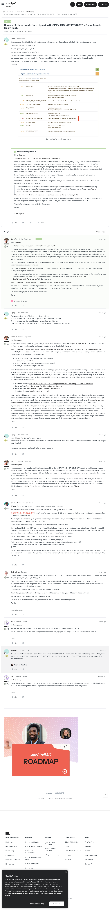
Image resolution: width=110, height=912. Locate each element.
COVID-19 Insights (71, 842)
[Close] (66, 872)
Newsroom (88, 846)
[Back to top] (105, 795)
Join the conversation (16, 12)
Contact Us (88, 864)
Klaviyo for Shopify (32, 842)
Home (4, 12)
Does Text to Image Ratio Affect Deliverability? (43, 389)
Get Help (68, 859)
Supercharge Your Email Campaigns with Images (44, 386)
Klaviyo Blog (9, 851)
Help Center (9, 855)
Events (67, 846)
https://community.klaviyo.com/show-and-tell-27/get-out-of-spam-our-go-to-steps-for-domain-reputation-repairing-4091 (56, 349)
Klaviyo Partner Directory (33, 486)
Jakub (13, 622)
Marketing (30, 12)
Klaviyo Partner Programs (50, 843)
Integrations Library (52, 855)
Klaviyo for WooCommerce (30, 869)
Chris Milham (15, 572)
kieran (13, 39)
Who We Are (89, 842)
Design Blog (89, 859)
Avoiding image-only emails (39, 391)
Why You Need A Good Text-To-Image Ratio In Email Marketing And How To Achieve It (61, 384)
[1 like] (20, 301)
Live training (9, 864)
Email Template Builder (73, 851)
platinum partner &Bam (70, 486)
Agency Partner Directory (50, 849)
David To (14, 239)
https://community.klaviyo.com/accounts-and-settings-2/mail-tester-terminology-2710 (46, 195)
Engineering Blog (91, 855)
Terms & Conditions (45, 798)
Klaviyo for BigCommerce (30, 852)
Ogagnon (14, 313)
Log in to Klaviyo (11, 846)
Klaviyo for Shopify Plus (33, 846)
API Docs (68, 855)
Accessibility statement (63, 798)
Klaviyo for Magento (32, 864)
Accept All (56, 904)
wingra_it (14, 650)
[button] (2, 5)
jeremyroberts (16, 503)
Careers (87, 851)
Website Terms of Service (21, 893)
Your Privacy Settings (37, 904)
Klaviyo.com (9, 842)
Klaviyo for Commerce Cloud (33, 858)
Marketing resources (12, 859)
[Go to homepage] (11, 4)
